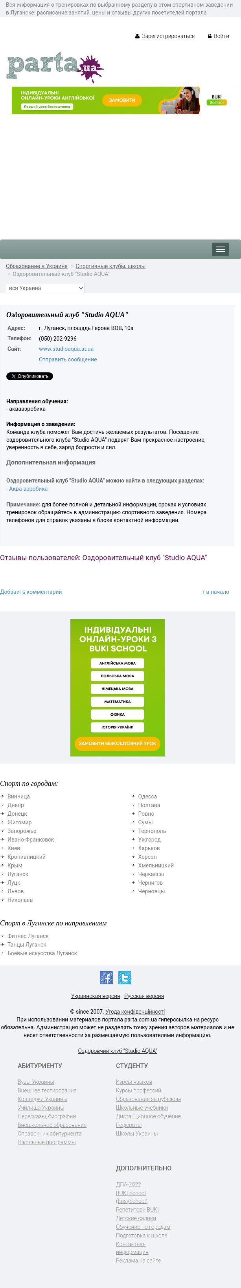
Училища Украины (41, 1108)
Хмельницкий (156, 865)
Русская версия (144, 996)
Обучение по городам (143, 1227)
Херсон (147, 857)
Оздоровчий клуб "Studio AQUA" (117, 1051)
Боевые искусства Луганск (42, 953)
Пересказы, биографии (47, 1116)
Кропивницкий (26, 857)
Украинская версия (95, 996)
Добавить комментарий (31, 592)
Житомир (19, 822)
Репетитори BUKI (137, 1209)
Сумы (145, 822)
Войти (218, 36)
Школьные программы (47, 1142)
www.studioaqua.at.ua (66, 349)
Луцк (13, 883)
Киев (13, 848)
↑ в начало (215, 592)
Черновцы (151, 891)
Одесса (147, 796)
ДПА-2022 (128, 1184)
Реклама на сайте (138, 1260)
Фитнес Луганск (28, 936)
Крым (14, 865)
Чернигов (150, 883)
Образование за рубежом (148, 1099)
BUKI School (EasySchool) (131, 1197)
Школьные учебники (142, 1108)
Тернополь (152, 831)
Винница (18, 796)
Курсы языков (134, 1082)
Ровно (146, 814)
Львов (15, 891)
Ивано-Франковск (30, 839)
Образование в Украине (37, 266)
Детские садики (136, 1218)
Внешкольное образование (52, 1125)
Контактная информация (132, 1248)
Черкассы (151, 874)
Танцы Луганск (26, 945)
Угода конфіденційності (135, 1012)
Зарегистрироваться (165, 36)
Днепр (15, 805)
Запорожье (21, 831)
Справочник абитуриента (50, 1133)
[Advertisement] (120, 173)
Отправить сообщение (68, 359)
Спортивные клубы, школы (111, 266)
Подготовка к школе (141, 1235)
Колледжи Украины (42, 1099)
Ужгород (149, 839)
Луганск (17, 874)
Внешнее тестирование (47, 1090)
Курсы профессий (138, 1090)
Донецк (17, 814)
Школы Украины (137, 1133)
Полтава (149, 805)
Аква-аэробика (28, 489)
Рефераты (129, 1125)
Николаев (20, 900)
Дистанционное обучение (148, 1116)
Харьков (149, 848)
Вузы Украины (36, 1082)
